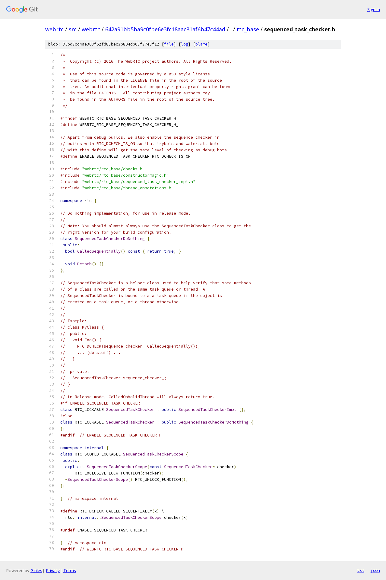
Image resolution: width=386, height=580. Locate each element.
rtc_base (248, 29)
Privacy (53, 570)
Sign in (373, 9)
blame (201, 44)
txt (360, 570)
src (73, 29)
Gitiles (36, 570)
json (375, 570)
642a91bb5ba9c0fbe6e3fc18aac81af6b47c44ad (165, 29)
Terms (69, 570)
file (169, 44)
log (184, 44)
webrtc (54, 29)
